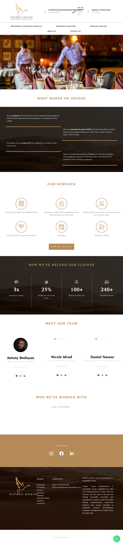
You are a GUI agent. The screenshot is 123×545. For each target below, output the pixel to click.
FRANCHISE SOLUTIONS (66, 26)
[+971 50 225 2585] (74, 11)
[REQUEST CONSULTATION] (89, 11)
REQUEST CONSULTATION (101, 10)
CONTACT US (75, 31)
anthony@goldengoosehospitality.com (64, 10)
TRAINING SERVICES (98, 26)
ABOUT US (51, 31)
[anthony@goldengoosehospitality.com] (45, 11)
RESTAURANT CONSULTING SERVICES (26, 26)
